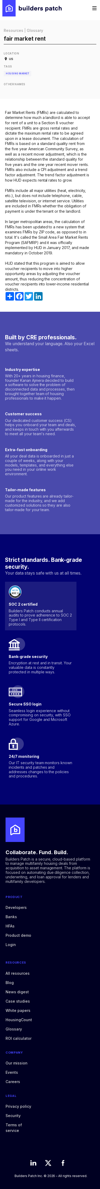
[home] (32, 8)
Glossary (35, 30)
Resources (13, 30)
